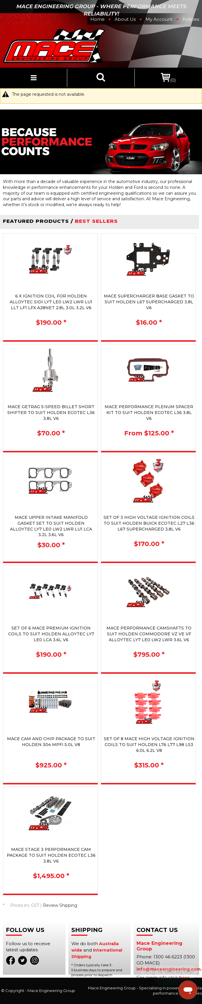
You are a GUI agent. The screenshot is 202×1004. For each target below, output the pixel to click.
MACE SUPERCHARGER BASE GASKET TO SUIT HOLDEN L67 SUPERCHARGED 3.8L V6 (149, 301)
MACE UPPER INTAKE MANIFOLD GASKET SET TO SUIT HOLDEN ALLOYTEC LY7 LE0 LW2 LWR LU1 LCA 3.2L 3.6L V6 (51, 526)
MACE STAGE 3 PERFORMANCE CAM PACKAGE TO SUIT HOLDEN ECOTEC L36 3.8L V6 (51, 855)
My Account (159, 19)
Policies (190, 19)
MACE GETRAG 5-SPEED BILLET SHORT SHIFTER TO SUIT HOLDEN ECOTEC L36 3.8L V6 (51, 412)
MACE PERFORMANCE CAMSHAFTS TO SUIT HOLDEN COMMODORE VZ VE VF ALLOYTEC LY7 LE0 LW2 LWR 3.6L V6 (148, 633)
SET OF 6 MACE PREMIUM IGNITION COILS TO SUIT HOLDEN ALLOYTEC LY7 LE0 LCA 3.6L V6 (51, 633)
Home (97, 19)
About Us (125, 19)
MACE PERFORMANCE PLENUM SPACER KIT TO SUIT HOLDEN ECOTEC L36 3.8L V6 (149, 412)
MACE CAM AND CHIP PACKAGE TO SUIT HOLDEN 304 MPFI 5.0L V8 (51, 741)
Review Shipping (60, 905)
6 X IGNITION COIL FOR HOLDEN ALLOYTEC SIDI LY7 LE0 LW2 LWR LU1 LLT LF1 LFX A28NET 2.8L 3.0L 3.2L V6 (51, 301)
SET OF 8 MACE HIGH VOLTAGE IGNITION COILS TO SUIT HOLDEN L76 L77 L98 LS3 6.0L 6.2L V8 (149, 744)
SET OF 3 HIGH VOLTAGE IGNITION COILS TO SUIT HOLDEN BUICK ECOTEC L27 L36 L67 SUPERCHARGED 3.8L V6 (148, 523)
